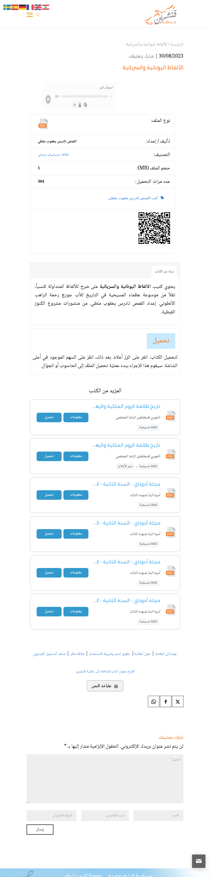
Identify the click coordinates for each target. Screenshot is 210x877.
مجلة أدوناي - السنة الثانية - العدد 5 (121, 523)
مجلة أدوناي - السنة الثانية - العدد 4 (121, 484)
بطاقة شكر (77, 654)
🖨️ (105, 685)
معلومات (76, 417)
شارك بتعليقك (141, 56)
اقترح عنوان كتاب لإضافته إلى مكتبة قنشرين (105, 671)
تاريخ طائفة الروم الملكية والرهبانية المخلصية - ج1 (106, 445)
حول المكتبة (142, 654)
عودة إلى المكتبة (165, 654)
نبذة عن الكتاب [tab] (164, 272)
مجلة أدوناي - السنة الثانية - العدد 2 (121, 562)
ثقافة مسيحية (59, 155)
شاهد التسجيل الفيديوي (49, 654)
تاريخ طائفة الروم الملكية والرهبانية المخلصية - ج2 (106, 406)
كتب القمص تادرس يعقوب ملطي (136, 198)
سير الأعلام (125, 466)
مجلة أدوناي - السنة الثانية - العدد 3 (121, 600)
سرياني (42, 155)
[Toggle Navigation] (30, 16)
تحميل (161, 341)
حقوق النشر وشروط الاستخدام (109, 654)
